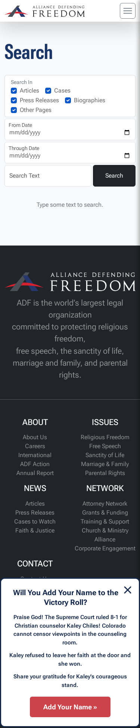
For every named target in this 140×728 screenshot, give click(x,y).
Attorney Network (105, 503)
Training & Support (105, 521)
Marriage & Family (105, 464)
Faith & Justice (35, 530)
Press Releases (39, 100)
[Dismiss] (127, 590)
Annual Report (35, 473)
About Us (35, 437)
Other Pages (36, 109)
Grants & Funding (105, 512)
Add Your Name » (70, 707)
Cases (62, 90)
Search (114, 175)
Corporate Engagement (105, 548)
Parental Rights (105, 473)
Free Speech (105, 446)
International (35, 455)
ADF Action (35, 464)
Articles (29, 90)
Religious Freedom (105, 437)
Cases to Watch (35, 521)
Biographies (89, 100)
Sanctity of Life (104, 455)
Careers (35, 446)
